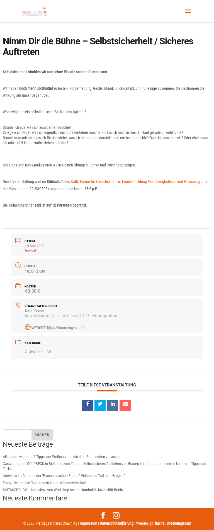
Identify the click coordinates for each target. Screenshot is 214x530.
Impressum (88, 523)
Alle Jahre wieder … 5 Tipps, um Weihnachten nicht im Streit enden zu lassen (61, 456)
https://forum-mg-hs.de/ (65, 327)
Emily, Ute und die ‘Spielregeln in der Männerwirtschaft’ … (46, 483)
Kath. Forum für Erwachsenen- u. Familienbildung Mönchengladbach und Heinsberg (135, 181)
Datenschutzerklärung (116, 523)
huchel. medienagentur (173, 523)
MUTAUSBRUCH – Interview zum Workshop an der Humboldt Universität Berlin (63, 490)
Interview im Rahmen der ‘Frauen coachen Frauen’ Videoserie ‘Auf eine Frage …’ (64, 475)
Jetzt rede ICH (38, 352)
